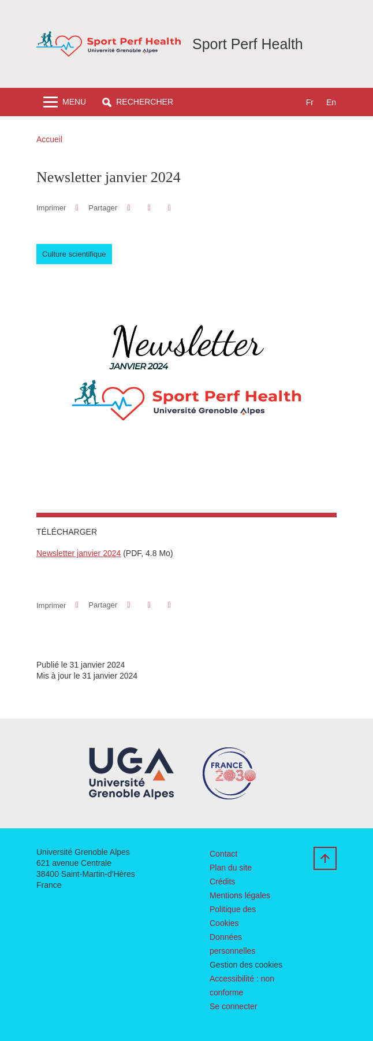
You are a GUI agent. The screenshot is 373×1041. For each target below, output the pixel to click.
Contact (223, 853)
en (331, 102)
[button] (137, 102)
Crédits (222, 881)
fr (310, 102)
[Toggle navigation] (64, 102)
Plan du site (231, 867)
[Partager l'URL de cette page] (169, 208)
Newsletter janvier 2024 (78, 553)
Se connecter (234, 1006)
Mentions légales (240, 895)
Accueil (49, 139)
